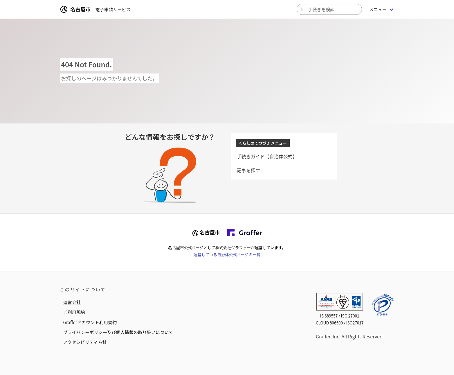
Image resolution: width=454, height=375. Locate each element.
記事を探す (248, 170)
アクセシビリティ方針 (85, 342)
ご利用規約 (74, 312)
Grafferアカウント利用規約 (90, 322)
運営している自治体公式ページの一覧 (227, 254)
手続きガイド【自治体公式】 (267, 156)
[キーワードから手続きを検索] (329, 9)
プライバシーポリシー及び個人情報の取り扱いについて (118, 332)
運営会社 (72, 302)
